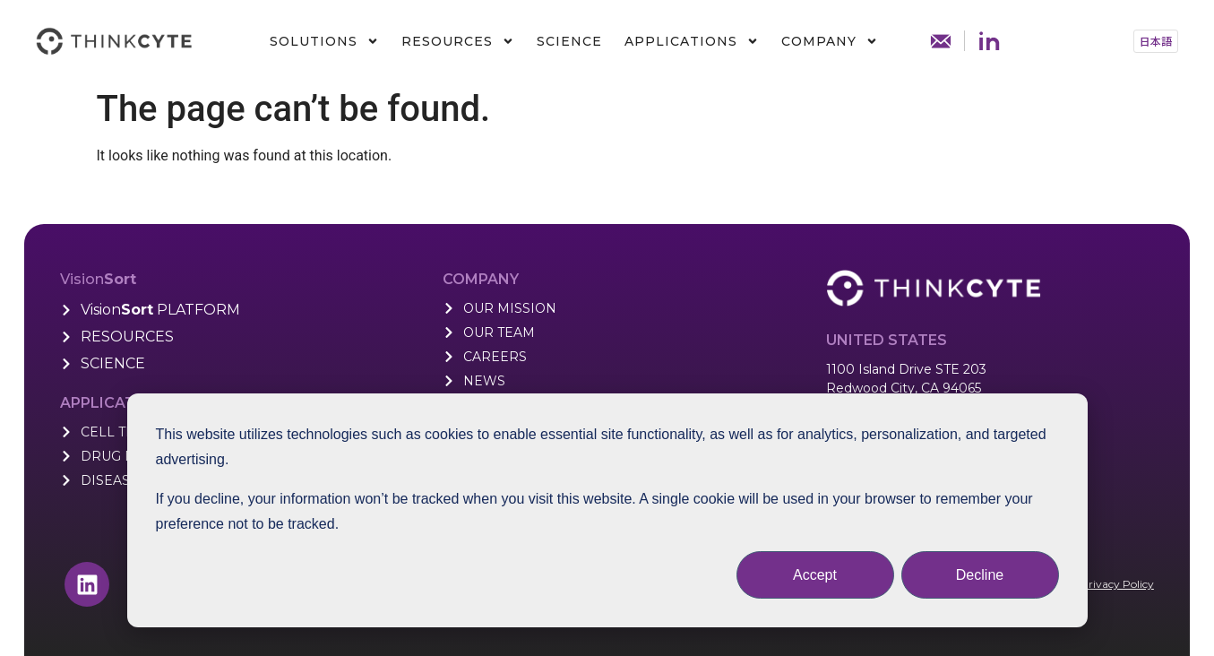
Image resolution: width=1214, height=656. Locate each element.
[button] (1155, 41)
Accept (815, 575)
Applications (691, 41)
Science (569, 41)
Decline (979, 575)
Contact (940, 41)
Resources (457, 41)
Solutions (324, 41)
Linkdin (989, 41)
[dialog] (607, 510)
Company (829, 41)
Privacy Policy (1117, 584)
